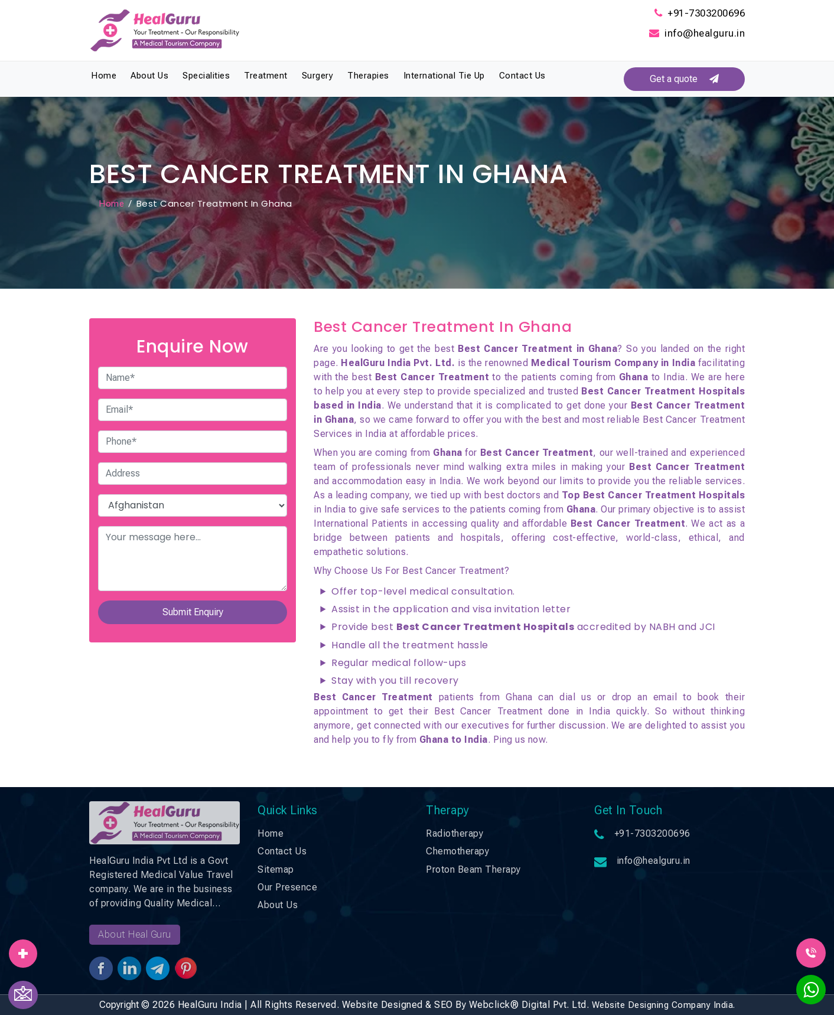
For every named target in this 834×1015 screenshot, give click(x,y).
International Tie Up (444, 75)
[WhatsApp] (811, 993)
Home (103, 75)
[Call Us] (811, 952)
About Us (149, 75)
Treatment (266, 75)
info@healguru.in (704, 33)
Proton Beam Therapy (473, 869)
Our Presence (287, 887)
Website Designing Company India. (663, 1005)
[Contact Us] (23, 995)
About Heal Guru (134, 934)
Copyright (119, 1004)
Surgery (318, 75)
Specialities (206, 75)
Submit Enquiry (192, 612)
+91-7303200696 (706, 13)
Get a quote (684, 78)
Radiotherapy (454, 833)
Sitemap (276, 869)
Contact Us (522, 75)
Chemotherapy (457, 851)
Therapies (368, 75)
